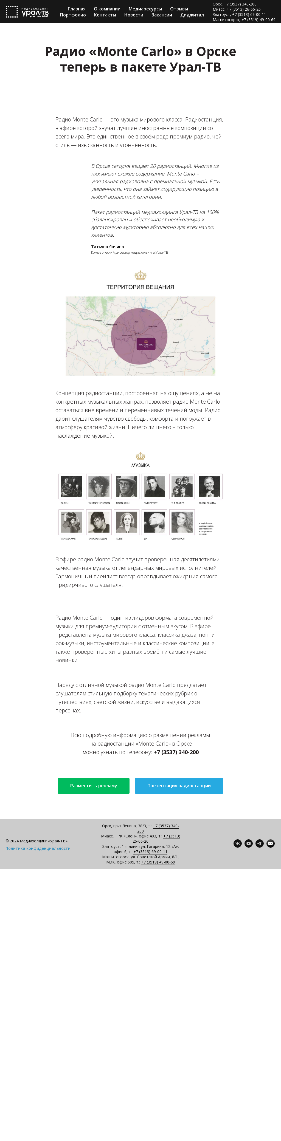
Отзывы (179, 9)
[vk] (238, 846)
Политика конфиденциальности (38, 848)
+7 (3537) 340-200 (158, 828)
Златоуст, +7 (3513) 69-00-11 (239, 14)
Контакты (105, 15)
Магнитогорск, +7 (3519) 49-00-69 (244, 19)
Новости (133, 15)
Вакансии (161, 15)
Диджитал (192, 15)
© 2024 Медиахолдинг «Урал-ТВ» (36, 840)
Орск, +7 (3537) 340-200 (235, 4)
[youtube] (249, 846)
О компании (107, 9)
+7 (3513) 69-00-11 (150, 851)
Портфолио (73, 15)
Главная (77, 9)
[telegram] (259, 846)
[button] (94, 786)
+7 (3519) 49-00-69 (158, 862)
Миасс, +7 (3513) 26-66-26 (237, 9)
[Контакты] (270, 846)
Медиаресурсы (145, 9)
